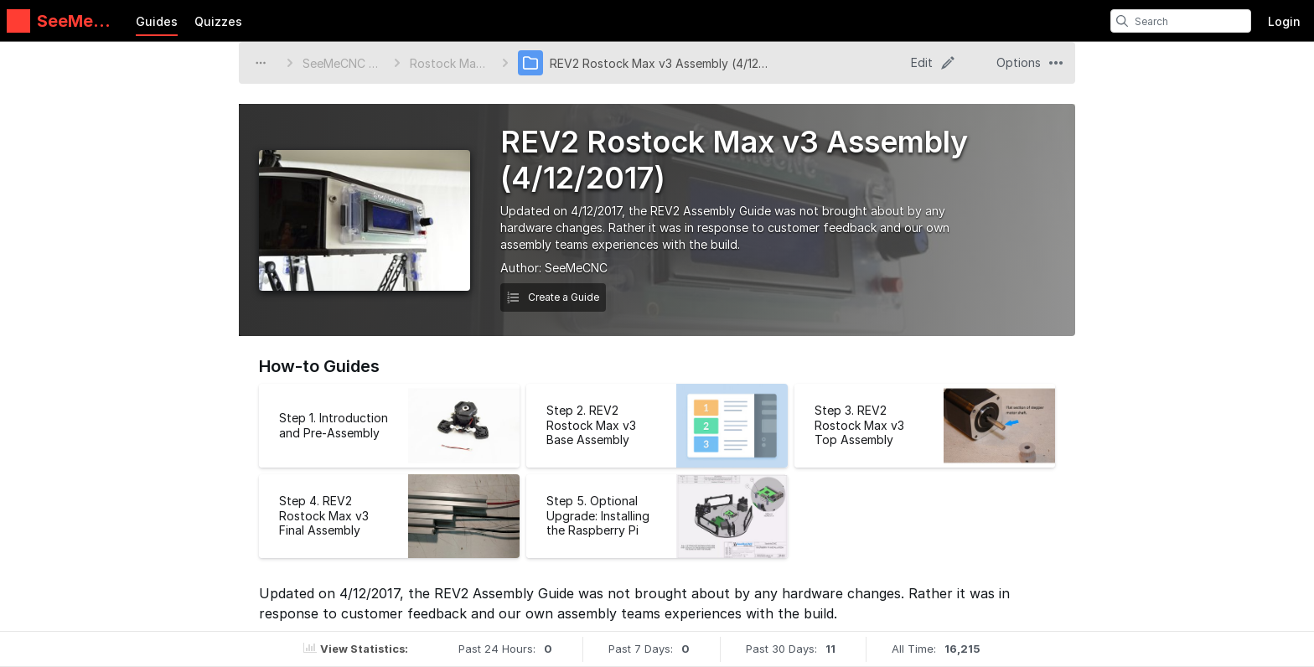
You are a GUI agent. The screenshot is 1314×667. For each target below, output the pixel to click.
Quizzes (218, 21)
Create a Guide (553, 297)
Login (1284, 21)
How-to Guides (319, 366)
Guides (157, 21)
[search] (1122, 21)
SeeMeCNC (576, 268)
